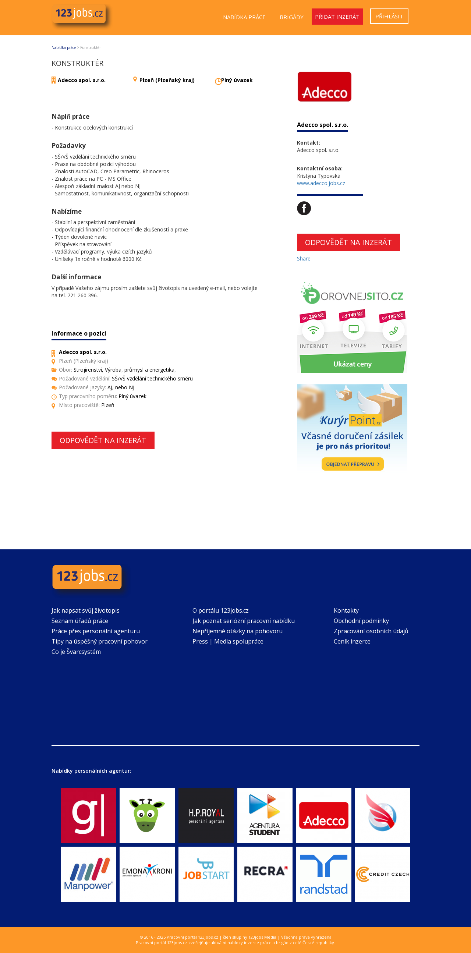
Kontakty (346, 610)
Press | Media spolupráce (227, 641)
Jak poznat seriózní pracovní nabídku (243, 621)
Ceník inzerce (352, 641)
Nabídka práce (244, 17)
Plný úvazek (237, 80)
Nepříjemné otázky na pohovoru (237, 631)
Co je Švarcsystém (76, 652)
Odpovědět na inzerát (103, 440)
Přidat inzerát (337, 16)
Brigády (292, 17)
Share (304, 258)
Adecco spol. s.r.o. (82, 80)
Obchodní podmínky (361, 621)
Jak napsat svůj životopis (86, 610)
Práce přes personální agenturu (96, 631)
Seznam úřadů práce (80, 621)
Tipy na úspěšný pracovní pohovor (100, 641)
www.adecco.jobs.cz (321, 183)
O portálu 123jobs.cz (220, 610)
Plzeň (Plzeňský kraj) (167, 80)
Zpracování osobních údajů (371, 631)
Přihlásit (389, 16)
